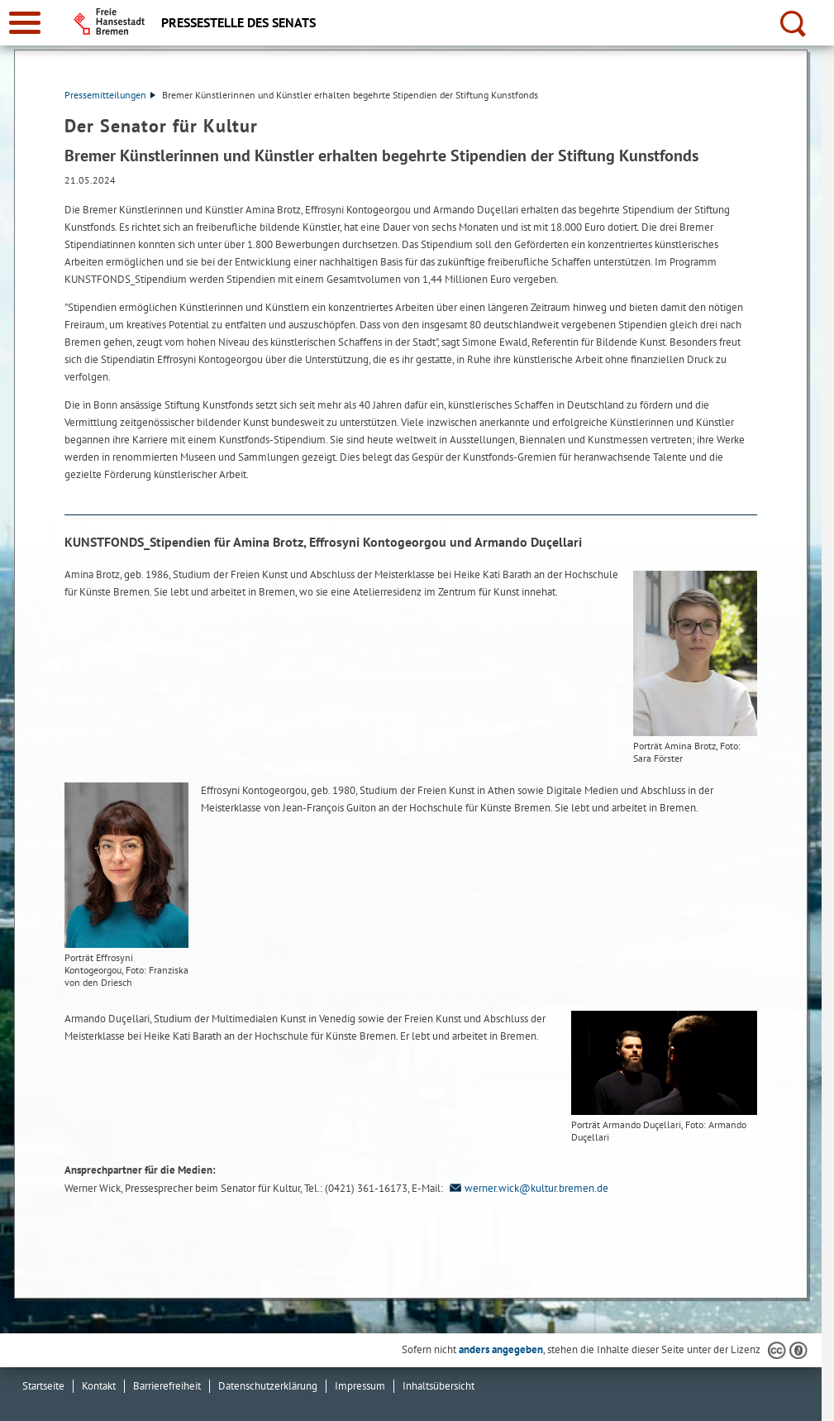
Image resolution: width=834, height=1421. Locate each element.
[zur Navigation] (25, 22)
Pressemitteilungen (109, 95)
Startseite (43, 1386)
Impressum (360, 1386)
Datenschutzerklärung (267, 1386)
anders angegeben (501, 1349)
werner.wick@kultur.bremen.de (527, 1188)
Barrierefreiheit (167, 1386)
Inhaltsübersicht (438, 1386)
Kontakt (99, 1386)
